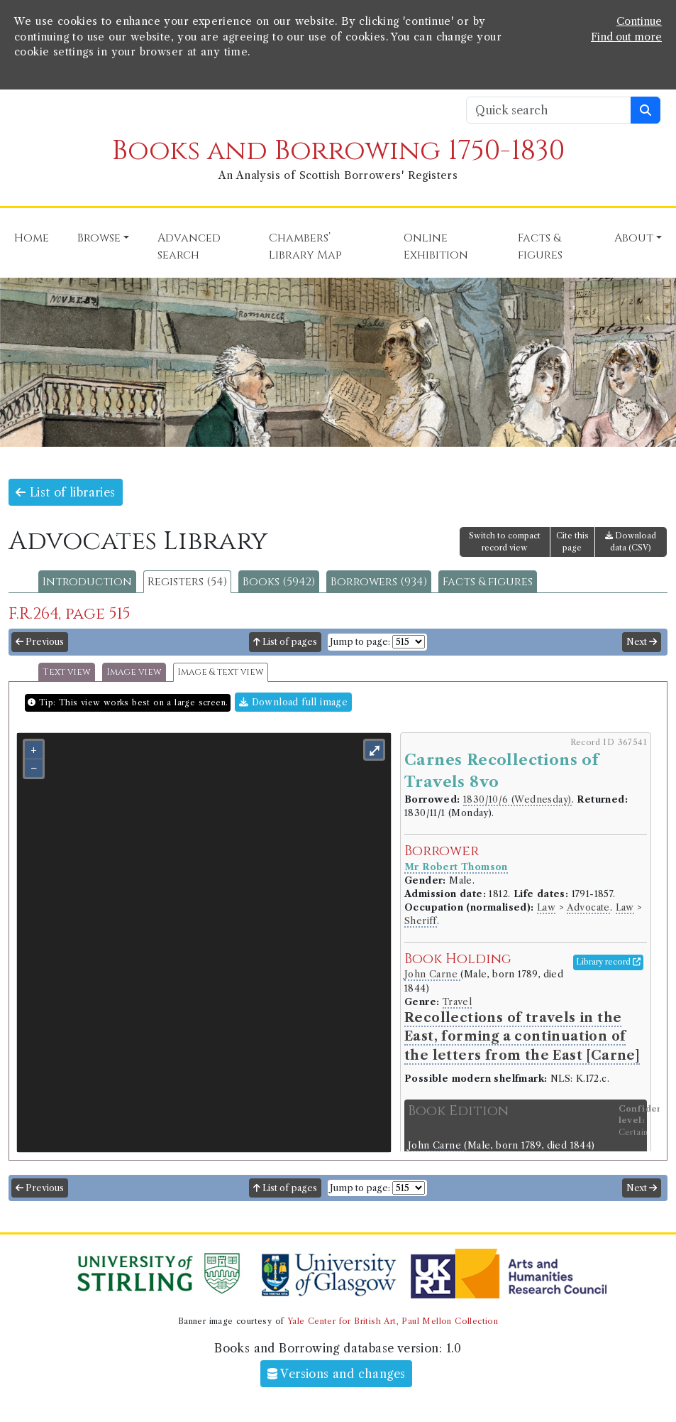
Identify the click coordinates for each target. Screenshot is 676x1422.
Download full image (293, 702)
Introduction (87, 582)
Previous (40, 641)
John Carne (432, 974)
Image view (134, 672)
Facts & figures (488, 582)
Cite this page (572, 542)
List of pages (285, 641)
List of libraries (66, 492)
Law (546, 907)
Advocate (588, 907)
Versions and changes (336, 1374)
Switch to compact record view (505, 542)
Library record (608, 962)
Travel (457, 1002)
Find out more (626, 37)
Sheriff (420, 921)
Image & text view (220, 672)
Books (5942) (279, 582)
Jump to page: (360, 641)
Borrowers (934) (379, 582)
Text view (67, 672)
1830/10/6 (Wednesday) (517, 799)
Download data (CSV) (630, 542)
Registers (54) (187, 582)
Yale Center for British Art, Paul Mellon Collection (392, 1321)
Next (641, 641)
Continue (639, 21)
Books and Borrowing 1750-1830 (338, 151)
